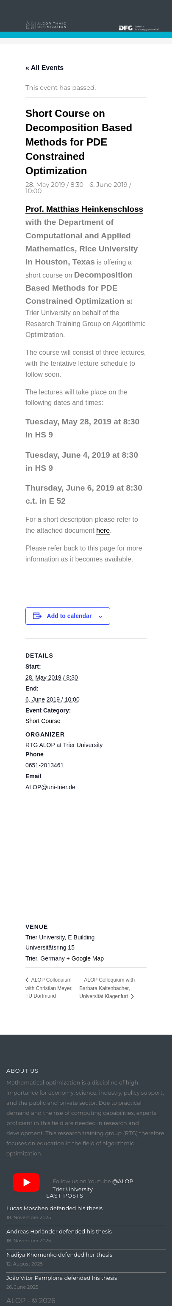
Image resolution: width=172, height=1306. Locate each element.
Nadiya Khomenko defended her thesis (59, 1255)
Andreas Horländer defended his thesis (59, 1231)
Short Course (42, 721)
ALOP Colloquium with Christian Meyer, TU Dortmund (48, 988)
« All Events (44, 67)
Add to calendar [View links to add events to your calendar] (69, 616)
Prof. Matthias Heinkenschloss (84, 209)
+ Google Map (85, 958)
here (103, 530)
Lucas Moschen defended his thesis (54, 1208)
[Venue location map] (86, 858)
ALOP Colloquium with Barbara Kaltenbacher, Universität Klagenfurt (107, 988)
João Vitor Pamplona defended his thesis (61, 1278)
